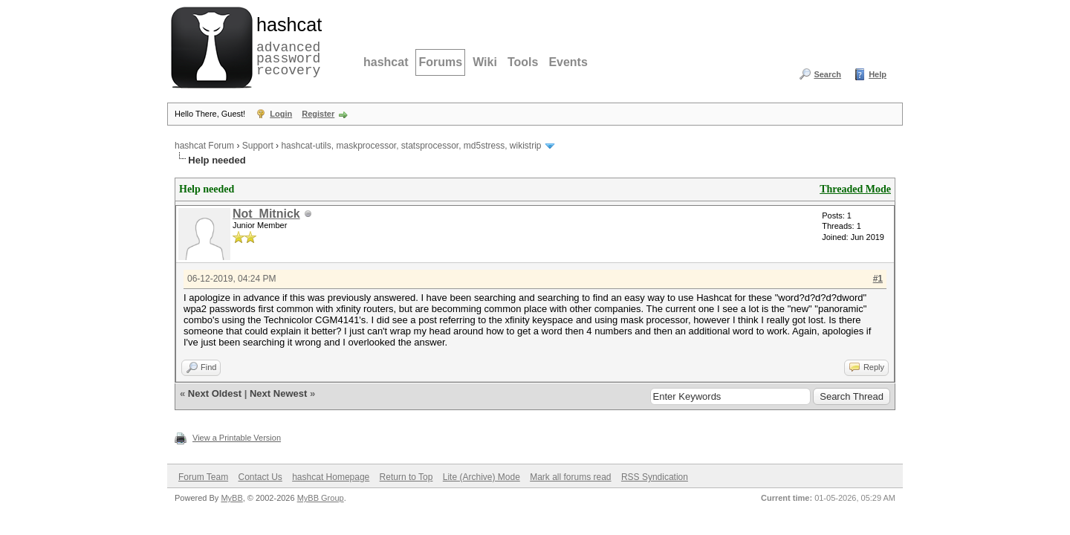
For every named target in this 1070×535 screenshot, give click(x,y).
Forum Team (203, 477)
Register (318, 113)
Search (827, 74)
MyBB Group (320, 497)
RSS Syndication (654, 477)
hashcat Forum (204, 145)
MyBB (231, 497)
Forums (440, 62)
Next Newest (278, 393)
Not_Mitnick (266, 213)
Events (567, 62)
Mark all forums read (570, 477)
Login (281, 113)
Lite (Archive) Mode (481, 477)
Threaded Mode (855, 189)
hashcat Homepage (330, 477)
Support (257, 145)
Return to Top (406, 477)
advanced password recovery (286, 45)
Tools (523, 62)
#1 (878, 278)
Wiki (485, 62)
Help (877, 74)
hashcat (385, 62)
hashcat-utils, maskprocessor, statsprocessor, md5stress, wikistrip (411, 145)
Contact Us (260, 477)
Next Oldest (214, 393)
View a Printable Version (236, 437)
